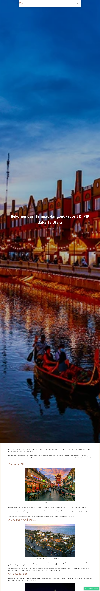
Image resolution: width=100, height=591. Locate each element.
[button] (77, 3)
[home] (22, 3)
